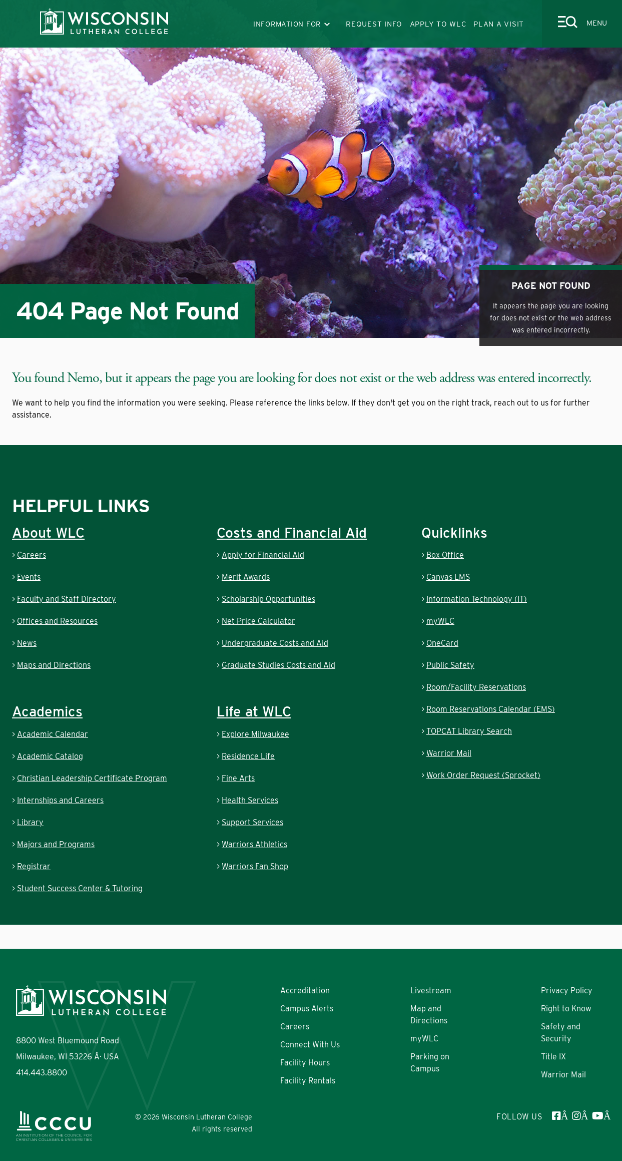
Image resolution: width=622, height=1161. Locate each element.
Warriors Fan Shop (255, 866)
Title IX (553, 1056)
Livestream (430, 990)
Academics (47, 711)
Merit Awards (246, 577)
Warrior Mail (448, 753)
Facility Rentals (307, 1080)
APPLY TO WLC (438, 24)
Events (29, 577)
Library (30, 822)
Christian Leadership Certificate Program (92, 778)
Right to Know (566, 1008)
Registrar (34, 866)
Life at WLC (254, 711)
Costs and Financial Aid (292, 532)
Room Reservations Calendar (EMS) (490, 709)
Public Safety (450, 665)
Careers (31, 555)
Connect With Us (310, 1044)
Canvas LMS (448, 577)
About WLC (48, 532)
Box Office (445, 555)
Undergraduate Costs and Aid (275, 643)
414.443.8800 (41, 1072)
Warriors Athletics (254, 844)
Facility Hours (305, 1062)
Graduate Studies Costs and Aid (278, 665)
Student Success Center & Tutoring (80, 888)
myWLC (440, 621)
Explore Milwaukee (255, 734)
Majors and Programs (56, 844)
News (27, 643)
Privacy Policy (566, 990)
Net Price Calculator (258, 621)
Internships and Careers (60, 800)
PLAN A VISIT (498, 24)
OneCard (442, 643)
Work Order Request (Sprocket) (483, 775)
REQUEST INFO (374, 24)
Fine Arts (238, 778)
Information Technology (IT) (476, 599)
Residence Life (248, 756)
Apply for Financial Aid (263, 555)
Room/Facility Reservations (476, 687)
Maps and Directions (54, 665)
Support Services (252, 822)
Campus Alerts (306, 1008)
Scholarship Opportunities (268, 599)
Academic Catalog (50, 756)
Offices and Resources (57, 621)
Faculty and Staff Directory (66, 599)
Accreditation (305, 990)
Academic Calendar (52, 734)
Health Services (250, 800)
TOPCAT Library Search (469, 731)
